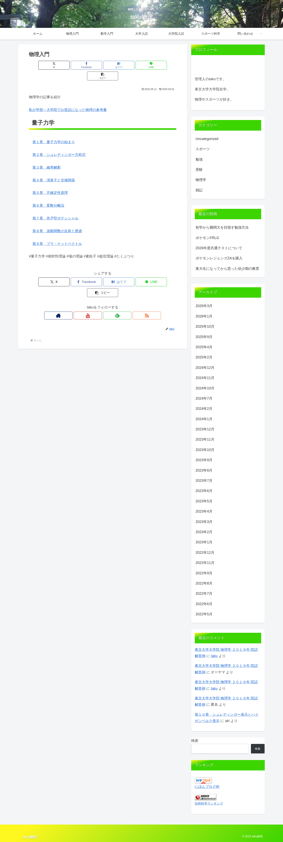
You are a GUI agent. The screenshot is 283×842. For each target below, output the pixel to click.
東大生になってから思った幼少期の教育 (227, 269)
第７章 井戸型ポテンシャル (55, 207)
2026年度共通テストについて (219, 248)
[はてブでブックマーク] (102, 65)
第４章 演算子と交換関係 (53, 169)
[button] (152, 65)
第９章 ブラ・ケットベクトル (57, 233)
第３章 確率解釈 (46, 157)
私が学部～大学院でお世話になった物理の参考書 (68, 99)
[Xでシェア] (53, 65)
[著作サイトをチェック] (89, 294)
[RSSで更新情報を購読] (116, 294)
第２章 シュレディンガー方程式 (58, 144)
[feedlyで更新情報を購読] (107, 294)
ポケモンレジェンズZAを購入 (219, 258)
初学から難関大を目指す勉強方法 (222, 227)
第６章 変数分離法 (48, 195)
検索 (194, 741)
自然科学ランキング (209, 803)
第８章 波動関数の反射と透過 (57, 220)
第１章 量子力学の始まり (53, 131)
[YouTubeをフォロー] (98, 294)
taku (214, 656)
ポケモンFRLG (207, 238)
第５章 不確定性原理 (50, 182)
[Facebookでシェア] (78, 65)
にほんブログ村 (207, 787)
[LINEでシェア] (127, 65)
